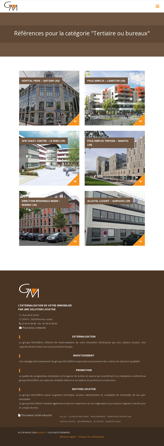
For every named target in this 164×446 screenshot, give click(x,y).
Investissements (98, 416)
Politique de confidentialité (91, 436)
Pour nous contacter (32, 327)
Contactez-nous (113, 421)
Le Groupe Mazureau (79, 416)
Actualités (98, 421)
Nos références (84, 421)
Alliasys (41, 432)
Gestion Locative (84, 389)
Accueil (63, 416)
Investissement (83, 355)
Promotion (84, 370)
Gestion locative (67, 421)
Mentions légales (68, 436)
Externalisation (83, 336)
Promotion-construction (119, 416)
